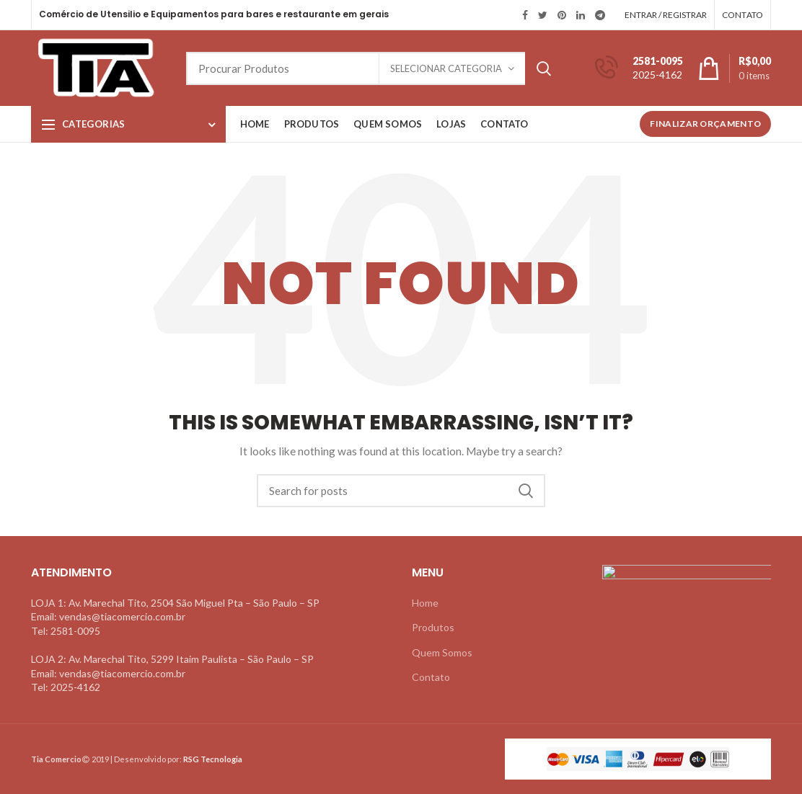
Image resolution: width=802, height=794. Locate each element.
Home (425, 603)
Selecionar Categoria (446, 68)
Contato (431, 677)
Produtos (433, 627)
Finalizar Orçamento (705, 123)
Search (544, 68)
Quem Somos (442, 652)
